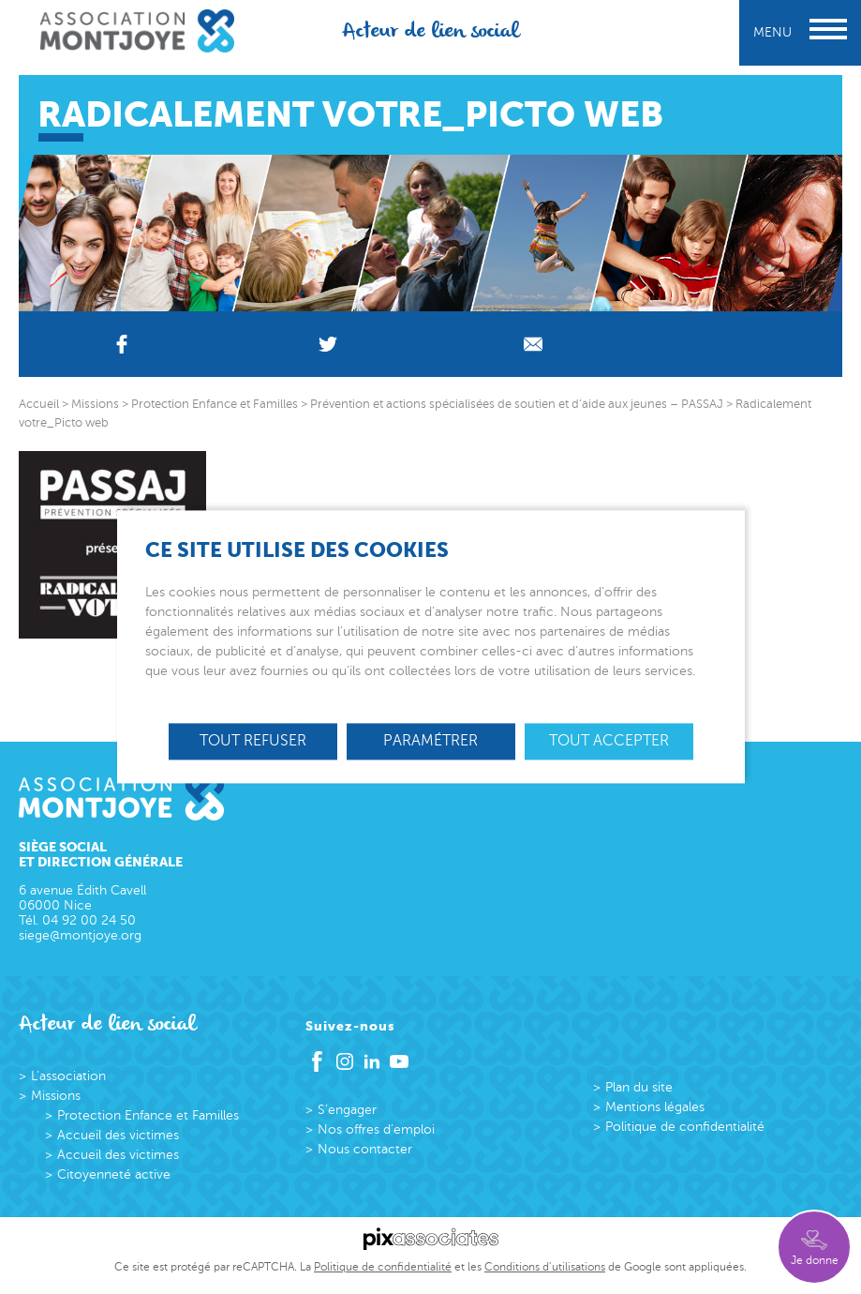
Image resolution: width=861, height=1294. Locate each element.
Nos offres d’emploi (376, 1129)
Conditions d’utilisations (544, 1266)
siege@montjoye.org (80, 935)
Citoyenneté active (114, 1174)
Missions (56, 1096)
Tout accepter (609, 740)
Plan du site (639, 1087)
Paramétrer (430, 740)
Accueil (39, 404)
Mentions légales (655, 1107)
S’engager (347, 1110)
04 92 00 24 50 (89, 920)
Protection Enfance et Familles (148, 1115)
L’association (68, 1076)
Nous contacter (365, 1149)
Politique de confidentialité (685, 1127)
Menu (800, 32)
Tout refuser (253, 740)
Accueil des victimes (118, 1135)
